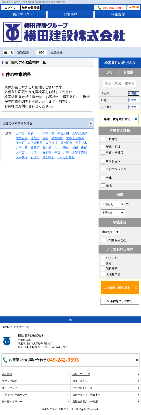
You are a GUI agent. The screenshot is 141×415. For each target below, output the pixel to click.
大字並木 (81, 142)
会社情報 (35, 374)
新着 (109, 263)
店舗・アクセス (106, 374)
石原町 (35, 157)
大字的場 (22, 157)
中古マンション (116, 169)
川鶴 (66, 152)
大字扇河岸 (79, 133)
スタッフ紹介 (35, 381)
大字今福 (51, 142)
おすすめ (112, 257)
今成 (34, 152)
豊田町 (35, 147)
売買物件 (56, 52)
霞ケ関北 (48, 157)
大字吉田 (22, 152)
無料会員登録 (30, 7)
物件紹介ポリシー (35, 401)
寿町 (84, 147)
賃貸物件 (23, 52)
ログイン (10, 7)
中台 (57, 152)
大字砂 (20, 133)
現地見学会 (113, 274)
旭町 (75, 147)
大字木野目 (79, 152)
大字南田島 (46, 133)
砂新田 (32, 133)
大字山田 (22, 147)
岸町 (45, 138)
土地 (108, 177)
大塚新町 (45, 152)
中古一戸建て (115, 152)
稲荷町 (35, 138)
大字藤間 (57, 138)
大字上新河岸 (75, 138)
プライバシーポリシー (35, 394)
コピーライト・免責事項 (106, 394)
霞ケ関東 (66, 142)
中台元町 (63, 133)
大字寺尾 (22, 138)
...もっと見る (66, 157)
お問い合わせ (106, 381)
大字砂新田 (35, 142)
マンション (113, 161)
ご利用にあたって (106, 387)
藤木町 (46, 147)
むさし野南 (61, 147)
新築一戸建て (115, 147)
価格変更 (112, 268)
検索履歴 (118, 14)
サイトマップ (35, 387)
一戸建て (111, 139)
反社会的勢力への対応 (106, 401)
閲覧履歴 (70, 14)
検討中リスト (23, 14)
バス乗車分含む (115, 240)
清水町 (20, 142)
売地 (109, 185)
